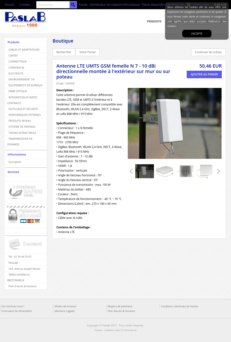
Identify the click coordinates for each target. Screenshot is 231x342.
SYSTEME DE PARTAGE (21, 126)
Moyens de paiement (120, 306)
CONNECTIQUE (17, 61)
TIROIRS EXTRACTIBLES (22, 132)
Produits (154, 21)
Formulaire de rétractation (16, 311)
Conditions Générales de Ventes (179, 306)
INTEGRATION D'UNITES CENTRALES (22, 100)
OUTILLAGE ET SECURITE (23, 109)
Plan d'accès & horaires (22, 286)
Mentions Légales (64, 311)
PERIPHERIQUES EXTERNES (24, 115)
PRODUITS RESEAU (19, 120)
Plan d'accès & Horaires (121, 311)
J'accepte (196, 33)
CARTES (13, 55)
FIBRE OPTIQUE (17, 91)
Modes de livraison (65, 306)
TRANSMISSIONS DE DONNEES (20, 141)
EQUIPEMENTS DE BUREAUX (25, 85)
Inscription (14, 162)
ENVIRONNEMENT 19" (21, 79)
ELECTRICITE (15, 73)
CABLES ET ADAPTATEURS (23, 49)
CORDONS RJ (16, 67)
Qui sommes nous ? (12, 306)
